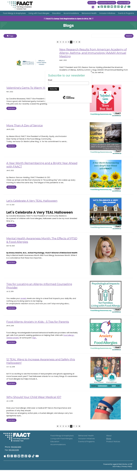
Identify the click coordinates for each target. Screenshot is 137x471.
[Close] (91, 71)
